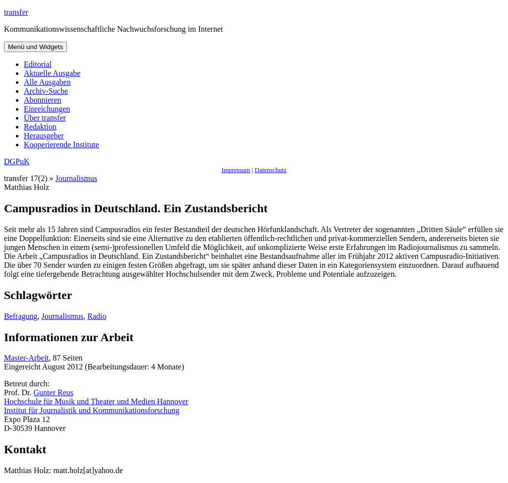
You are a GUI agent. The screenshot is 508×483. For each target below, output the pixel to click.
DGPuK (17, 161)
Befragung (21, 316)
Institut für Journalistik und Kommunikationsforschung (92, 410)
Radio (96, 316)
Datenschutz (270, 170)
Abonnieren (43, 100)
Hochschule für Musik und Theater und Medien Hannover (96, 401)
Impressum (235, 170)
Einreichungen (47, 109)
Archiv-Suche (46, 91)
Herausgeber (44, 135)
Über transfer (45, 118)
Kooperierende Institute (61, 144)
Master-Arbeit (26, 358)
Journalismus (76, 178)
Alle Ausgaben (47, 82)
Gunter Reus (53, 392)
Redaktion (40, 126)
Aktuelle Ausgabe (52, 73)
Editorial (38, 64)
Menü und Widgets (35, 47)
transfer (16, 12)
